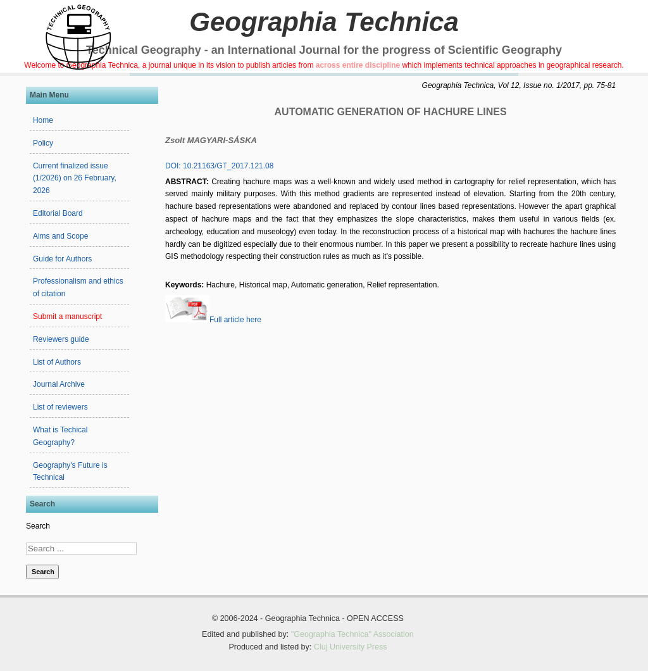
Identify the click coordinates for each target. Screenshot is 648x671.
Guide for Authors (62, 258)
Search (38, 526)
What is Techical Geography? (60, 436)
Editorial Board (58, 213)
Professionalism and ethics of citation (78, 287)
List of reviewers (60, 407)
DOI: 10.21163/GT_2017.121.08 (219, 165)
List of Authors (57, 362)
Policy (43, 143)
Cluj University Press (350, 647)
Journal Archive (59, 384)
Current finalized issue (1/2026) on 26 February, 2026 (74, 178)
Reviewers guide (61, 339)
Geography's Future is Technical (70, 471)
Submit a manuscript (67, 316)
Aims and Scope (60, 236)
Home (43, 120)
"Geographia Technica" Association (352, 634)
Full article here (213, 319)
